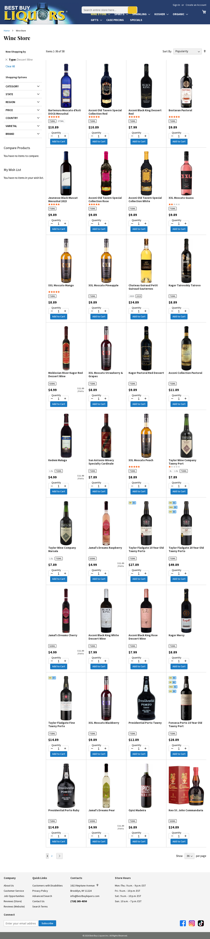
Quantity (56, 132)
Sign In (176, 5)
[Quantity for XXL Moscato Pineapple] (98, 311)
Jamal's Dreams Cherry (62, 635)
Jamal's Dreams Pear (102, 810)
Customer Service (14, 890)
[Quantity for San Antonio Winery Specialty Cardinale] (98, 486)
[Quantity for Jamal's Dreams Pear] (98, 836)
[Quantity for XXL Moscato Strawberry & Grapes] (98, 399)
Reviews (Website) (14, 906)
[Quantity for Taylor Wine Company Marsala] (58, 573)
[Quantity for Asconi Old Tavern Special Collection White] (138, 224)
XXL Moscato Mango (61, 285)
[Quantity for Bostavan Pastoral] (178, 136)
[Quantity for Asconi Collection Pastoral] (178, 399)
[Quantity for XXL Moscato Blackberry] (98, 748)
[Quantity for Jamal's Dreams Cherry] (58, 661)
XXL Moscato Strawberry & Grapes (106, 374)
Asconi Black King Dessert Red (145, 111)
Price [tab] (9, 110)
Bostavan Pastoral (180, 110)
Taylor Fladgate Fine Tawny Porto (61, 724)
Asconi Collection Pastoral (185, 373)
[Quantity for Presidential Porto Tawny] (138, 748)
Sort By (167, 51)
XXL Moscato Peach (141, 460)
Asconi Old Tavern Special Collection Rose (105, 199)
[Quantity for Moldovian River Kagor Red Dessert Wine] (58, 399)
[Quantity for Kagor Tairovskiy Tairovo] (178, 311)
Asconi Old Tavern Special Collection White (145, 199)
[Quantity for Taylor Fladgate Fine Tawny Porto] (58, 748)
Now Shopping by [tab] (16, 51)
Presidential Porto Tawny (145, 722)
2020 (132, 296)
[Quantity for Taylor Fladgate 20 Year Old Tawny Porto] (178, 573)
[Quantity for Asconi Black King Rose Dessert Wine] (138, 661)
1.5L (51, 471)
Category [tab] (12, 86)
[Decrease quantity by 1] (51, 135)
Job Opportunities (14, 896)
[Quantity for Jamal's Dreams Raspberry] (98, 573)
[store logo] (41, 13)
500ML (52, 383)
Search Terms (40, 906)
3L (171, 471)
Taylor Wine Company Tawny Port (182, 461)
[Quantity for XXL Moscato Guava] (178, 224)
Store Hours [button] (123, 878)
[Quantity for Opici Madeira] (138, 836)
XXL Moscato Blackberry (104, 722)
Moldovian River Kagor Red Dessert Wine (65, 374)
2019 (138, 296)
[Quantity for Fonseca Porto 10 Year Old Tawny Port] (178, 748)
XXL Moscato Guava (181, 198)
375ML (61, 121)
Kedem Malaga (57, 460)
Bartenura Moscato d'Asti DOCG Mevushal (64, 111)
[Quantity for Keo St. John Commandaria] (178, 836)
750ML (52, 121)
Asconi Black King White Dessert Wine (104, 636)
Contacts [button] (76, 878)
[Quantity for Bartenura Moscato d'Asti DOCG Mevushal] (58, 136)
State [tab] (9, 94)
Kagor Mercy (177, 635)
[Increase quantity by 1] (65, 135)
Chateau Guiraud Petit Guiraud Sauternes (143, 287)
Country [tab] (12, 118)
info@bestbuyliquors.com (84, 896)
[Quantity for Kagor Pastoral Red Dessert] (138, 399)
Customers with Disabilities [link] (47, 885)
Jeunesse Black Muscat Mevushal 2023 (63, 199)
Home (7, 30)
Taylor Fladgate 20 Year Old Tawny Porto (186, 549)
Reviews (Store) (13, 901)
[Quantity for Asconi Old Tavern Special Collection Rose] (98, 224)
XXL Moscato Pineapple (103, 285)
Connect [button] (9, 914)
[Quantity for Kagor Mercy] (178, 661)
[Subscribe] (47, 923)
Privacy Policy (40, 890)
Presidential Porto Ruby (63, 810)
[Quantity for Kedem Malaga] (58, 486)
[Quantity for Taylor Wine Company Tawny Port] (178, 486)
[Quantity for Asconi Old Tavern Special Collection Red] (98, 136)
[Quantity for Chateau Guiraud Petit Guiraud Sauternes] (138, 311)
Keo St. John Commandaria (186, 810)
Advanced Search (42, 896)
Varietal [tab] (11, 126)
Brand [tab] (10, 134)
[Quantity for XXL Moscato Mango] (58, 311)
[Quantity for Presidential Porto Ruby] (58, 836)
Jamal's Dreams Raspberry (105, 547)
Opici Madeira (137, 810)
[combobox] (107, 6)
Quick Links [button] (39, 878)
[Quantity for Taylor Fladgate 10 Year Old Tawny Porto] (138, 573)
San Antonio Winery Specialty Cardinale (101, 461)
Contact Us (38, 901)
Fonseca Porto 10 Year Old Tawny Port (185, 724)
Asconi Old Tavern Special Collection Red (105, 111)
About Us (9, 885)
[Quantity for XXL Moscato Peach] (138, 486)
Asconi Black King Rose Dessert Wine (143, 636)
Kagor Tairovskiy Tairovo (185, 285)
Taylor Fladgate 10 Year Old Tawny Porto (146, 549)
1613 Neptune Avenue (84, 885)
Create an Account (196, 5)
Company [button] (10, 878)
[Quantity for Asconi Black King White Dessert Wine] (98, 661)
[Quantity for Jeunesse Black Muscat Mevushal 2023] (58, 224)
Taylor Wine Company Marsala (62, 549)
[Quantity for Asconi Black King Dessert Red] (138, 136)
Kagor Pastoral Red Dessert (146, 373)
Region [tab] (10, 102)
